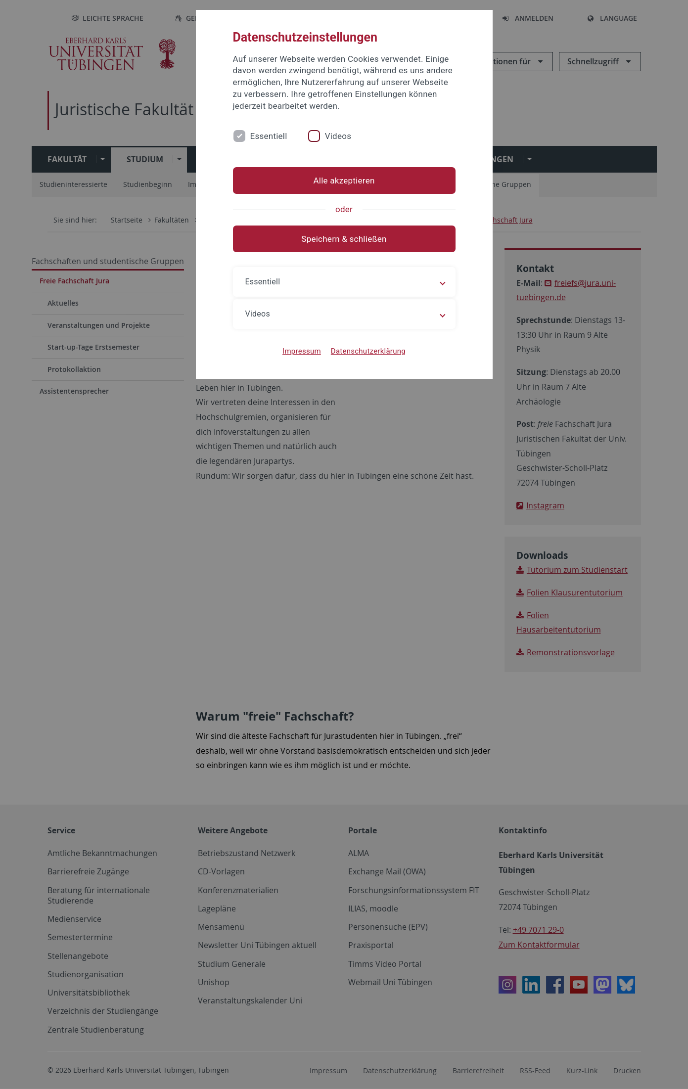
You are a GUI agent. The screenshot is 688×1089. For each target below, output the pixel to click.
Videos (338, 136)
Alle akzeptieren (343, 180)
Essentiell (268, 136)
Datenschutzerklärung (368, 351)
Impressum (301, 351)
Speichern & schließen (343, 239)
